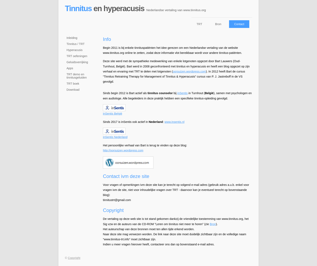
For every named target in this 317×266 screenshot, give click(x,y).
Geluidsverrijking (77, 62)
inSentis (182, 93)
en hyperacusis (136, 8)
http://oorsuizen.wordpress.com (123, 150)
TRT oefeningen (77, 56)
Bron (218, 24)
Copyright (74, 258)
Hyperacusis (74, 50)
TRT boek (73, 83)
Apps (70, 68)
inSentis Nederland (115, 135)
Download (73, 89)
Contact (239, 24)
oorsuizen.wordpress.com (189, 71)
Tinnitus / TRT (76, 44)
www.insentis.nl (174, 121)
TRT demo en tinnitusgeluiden (77, 76)
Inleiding (72, 37)
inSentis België (114, 112)
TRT (199, 24)
